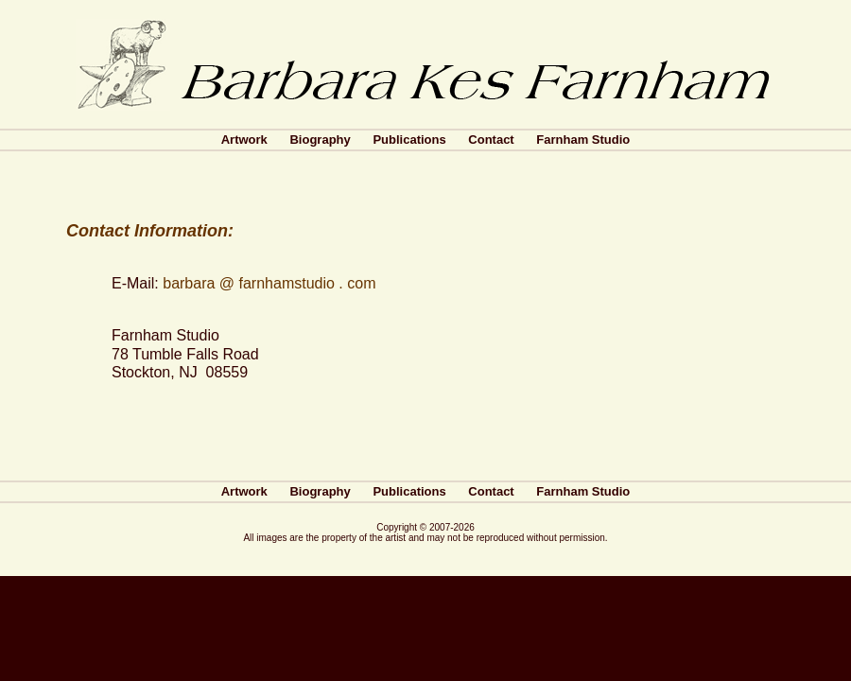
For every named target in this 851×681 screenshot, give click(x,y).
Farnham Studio (583, 139)
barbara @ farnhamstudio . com (269, 283)
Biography (319, 139)
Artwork (244, 139)
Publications (409, 139)
